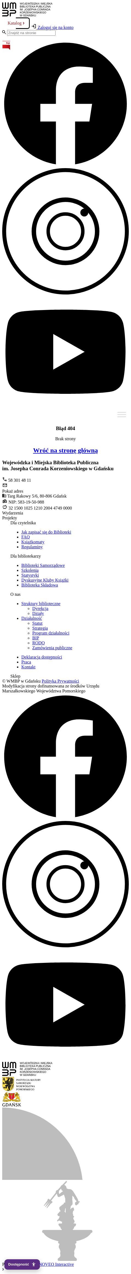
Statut (37, 623)
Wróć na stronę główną (65, 450)
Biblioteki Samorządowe (43, 565)
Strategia (40, 628)
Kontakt (28, 667)
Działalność (31, 618)
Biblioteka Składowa (39, 585)
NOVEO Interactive (56, 1264)
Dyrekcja (40, 608)
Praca (26, 662)
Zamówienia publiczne (52, 647)
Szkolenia (30, 570)
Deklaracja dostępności (41, 657)
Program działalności (50, 633)
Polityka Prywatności (60, 681)
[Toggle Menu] (121, 414)
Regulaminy (32, 546)
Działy (38, 613)
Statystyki (30, 575)
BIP (35, 638)
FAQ (25, 537)
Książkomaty (32, 542)
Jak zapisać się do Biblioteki (46, 532)
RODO (38, 643)
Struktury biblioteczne (40, 603)
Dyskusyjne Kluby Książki (44, 580)
